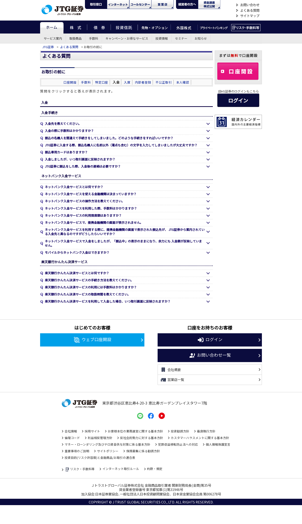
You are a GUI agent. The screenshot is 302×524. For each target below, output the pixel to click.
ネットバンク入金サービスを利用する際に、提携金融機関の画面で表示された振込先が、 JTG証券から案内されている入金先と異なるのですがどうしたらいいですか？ (125, 231)
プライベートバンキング (214, 27)
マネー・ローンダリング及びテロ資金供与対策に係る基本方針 (107, 444)
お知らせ (201, 38)
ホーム (51, 27)
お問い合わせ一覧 (210, 355)
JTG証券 (48, 47)
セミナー (181, 38)
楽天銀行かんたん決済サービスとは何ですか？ (77, 273)
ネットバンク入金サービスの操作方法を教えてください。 (85, 201)
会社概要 (170, 370)
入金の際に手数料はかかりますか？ (69, 130)
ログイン (210, 340)
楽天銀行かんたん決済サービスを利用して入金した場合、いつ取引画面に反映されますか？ (108, 301)
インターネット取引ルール (120, 468)
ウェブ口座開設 (92, 340)
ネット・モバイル (118, 4)
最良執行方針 (206, 431)
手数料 (93, 38)
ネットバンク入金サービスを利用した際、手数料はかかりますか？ (91, 208)
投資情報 (161, 38)
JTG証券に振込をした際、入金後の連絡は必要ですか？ (83, 166)
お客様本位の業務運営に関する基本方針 (135, 431)
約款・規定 (154, 468)
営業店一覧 (172, 380)
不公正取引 (163, 82)
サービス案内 (53, 38)
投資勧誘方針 (180, 431)
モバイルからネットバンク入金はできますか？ (77, 252)
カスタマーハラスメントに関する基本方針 (200, 437)
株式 (75, 27)
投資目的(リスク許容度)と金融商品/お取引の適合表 (100, 457)
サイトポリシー (107, 451)
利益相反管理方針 (100, 437)
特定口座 (101, 82)
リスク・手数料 (246, 27)
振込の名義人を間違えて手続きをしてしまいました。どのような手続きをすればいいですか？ (109, 138)
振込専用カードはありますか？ (66, 152)
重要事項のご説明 (77, 451)
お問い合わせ (248, 5)
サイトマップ (248, 16)
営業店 (162, 4)
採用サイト (92, 431)
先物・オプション (154, 27)
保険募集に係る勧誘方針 (143, 451)
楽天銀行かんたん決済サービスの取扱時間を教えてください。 (87, 294)
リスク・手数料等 (80, 469)
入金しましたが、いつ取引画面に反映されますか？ (80, 159)
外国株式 (184, 27)
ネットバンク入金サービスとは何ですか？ (74, 187)
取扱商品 (75, 38)
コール (140, 4)
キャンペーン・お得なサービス (126, 38)
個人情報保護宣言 (218, 444)
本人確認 (182, 82)
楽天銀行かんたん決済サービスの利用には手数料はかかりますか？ (91, 287)
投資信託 (124, 27)
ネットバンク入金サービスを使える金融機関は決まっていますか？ (91, 194)
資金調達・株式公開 (209, 4)
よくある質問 (248, 10)
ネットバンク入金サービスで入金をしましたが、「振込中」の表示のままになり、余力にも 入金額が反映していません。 (123, 243)
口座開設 (69, 82)
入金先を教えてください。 (63, 123)
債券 (99, 27)
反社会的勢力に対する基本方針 (141, 437)
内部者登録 (143, 82)
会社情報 (71, 431)
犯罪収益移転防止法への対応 (178, 444)
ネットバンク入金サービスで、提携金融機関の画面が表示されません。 (94, 222)
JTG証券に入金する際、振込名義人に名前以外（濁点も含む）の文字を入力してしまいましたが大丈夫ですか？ (121, 145)
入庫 (127, 82)
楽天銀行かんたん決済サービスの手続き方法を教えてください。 (89, 280)
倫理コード (72, 437)
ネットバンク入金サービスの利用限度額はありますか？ (83, 215)
